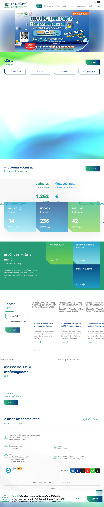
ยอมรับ (95, 498)
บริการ (71, 6)
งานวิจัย (44, 72)
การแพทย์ (68, 72)
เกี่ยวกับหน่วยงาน (48, 6)
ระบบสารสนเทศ (81, 6)
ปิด (77, 498)
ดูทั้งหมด (93, 62)
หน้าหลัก (39, 6)
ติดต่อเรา (91, 6)
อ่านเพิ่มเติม (60, 501)
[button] (36, 46)
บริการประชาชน (19, 72)
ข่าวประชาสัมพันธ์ (61, 6)
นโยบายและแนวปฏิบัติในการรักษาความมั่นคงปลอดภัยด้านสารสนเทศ (52, 482)
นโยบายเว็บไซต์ (52, 488)
